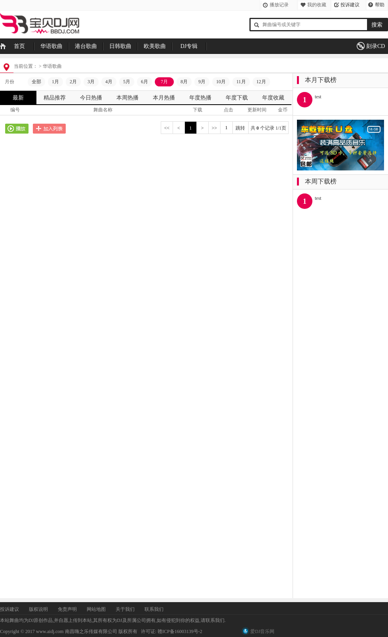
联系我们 (154, 609)
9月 (201, 81)
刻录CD (375, 46)
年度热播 (200, 98)
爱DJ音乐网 (262, 631)
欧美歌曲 (155, 46)
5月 (126, 81)
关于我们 (125, 609)
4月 (108, 81)
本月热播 (164, 98)
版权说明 (38, 609)
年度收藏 (273, 98)
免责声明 (67, 609)
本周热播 (127, 98)
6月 (144, 81)
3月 (91, 81)
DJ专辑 (189, 46)
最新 (18, 98)
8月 (184, 81)
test (318, 96)
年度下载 (237, 98)
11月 (241, 81)
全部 (36, 81)
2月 (73, 81)
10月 (221, 81)
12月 (261, 81)
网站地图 (96, 609)
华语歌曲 (51, 46)
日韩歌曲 (120, 46)
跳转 (240, 128)
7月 (164, 81)
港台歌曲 (86, 46)
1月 (55, 81)
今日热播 (91, 98)
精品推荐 (55, 98)
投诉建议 (349, 5)
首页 (19, 46)
